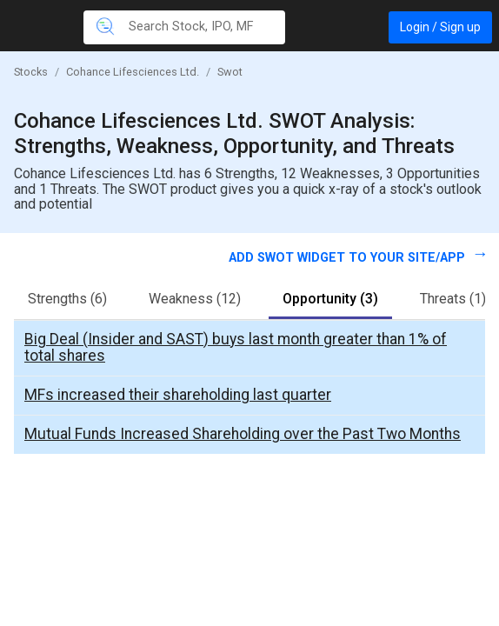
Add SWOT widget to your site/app (349, 257)
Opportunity (330, 298)
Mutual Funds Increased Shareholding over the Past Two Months (242, 434)
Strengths (67, 298)
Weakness (195, 298)
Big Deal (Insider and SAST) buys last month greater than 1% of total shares (235, 347)
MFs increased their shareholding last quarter (177, 394)
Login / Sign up (440, 27)
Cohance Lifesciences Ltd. (132, 71)
